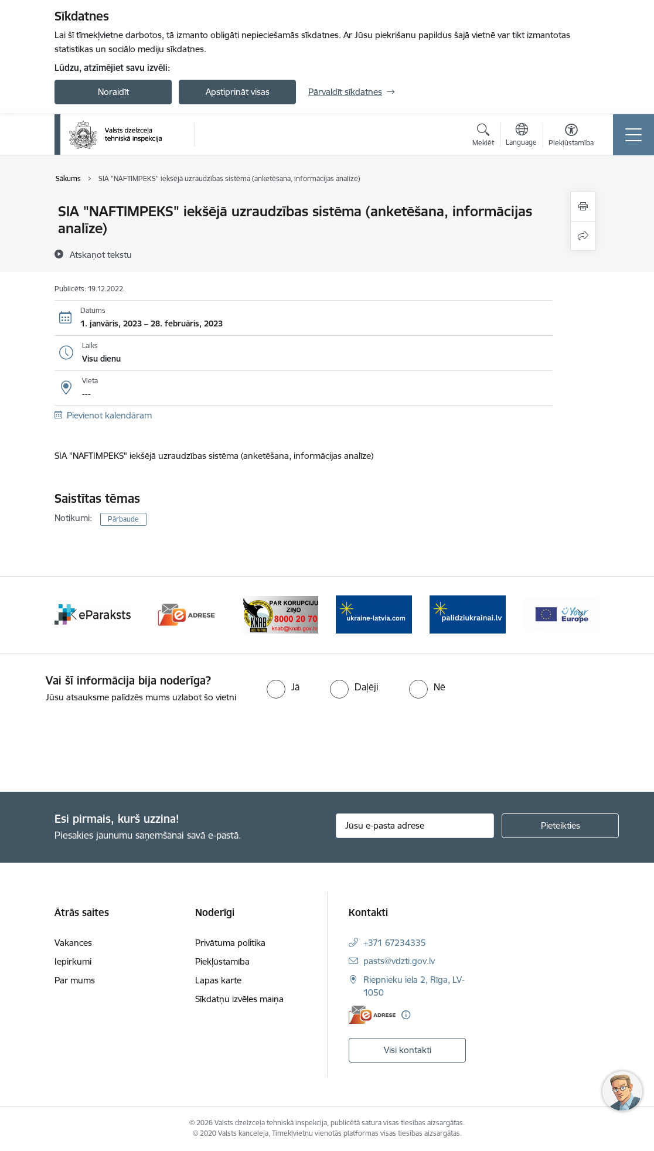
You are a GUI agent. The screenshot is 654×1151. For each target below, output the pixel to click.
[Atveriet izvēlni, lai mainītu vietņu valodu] (521, 135)
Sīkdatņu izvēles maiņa (239, 998)
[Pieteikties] (560, 825)
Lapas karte (218, 980)
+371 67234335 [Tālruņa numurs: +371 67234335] (394, 942)
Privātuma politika (230, 942)
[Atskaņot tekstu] (101, 254)
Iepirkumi (72, 961)
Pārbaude (123, 519)
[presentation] (98, 748)
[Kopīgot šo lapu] (583, 236)
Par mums (74, 980)
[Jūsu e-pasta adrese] (415, 825)
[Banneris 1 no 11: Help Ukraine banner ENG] (374, 613)
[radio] (283, 687)
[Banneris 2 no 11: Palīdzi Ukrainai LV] (468, 613)
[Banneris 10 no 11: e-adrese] (186, 613)
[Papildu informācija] (405, 1014)
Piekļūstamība (222, 961)
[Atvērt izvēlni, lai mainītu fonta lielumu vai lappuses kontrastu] (571, 136)
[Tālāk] (580, 614)
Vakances (73, 942)
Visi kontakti (407, 1049)
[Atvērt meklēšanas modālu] (483, 136)
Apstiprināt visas (238, 91)
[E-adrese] (372, 1014)
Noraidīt (113, 91)
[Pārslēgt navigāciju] (633, 134)
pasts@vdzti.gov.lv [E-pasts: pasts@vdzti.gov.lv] (399, 960)
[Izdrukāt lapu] (583, 206)
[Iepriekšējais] (74, 614)
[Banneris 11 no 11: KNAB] (280, 613)
